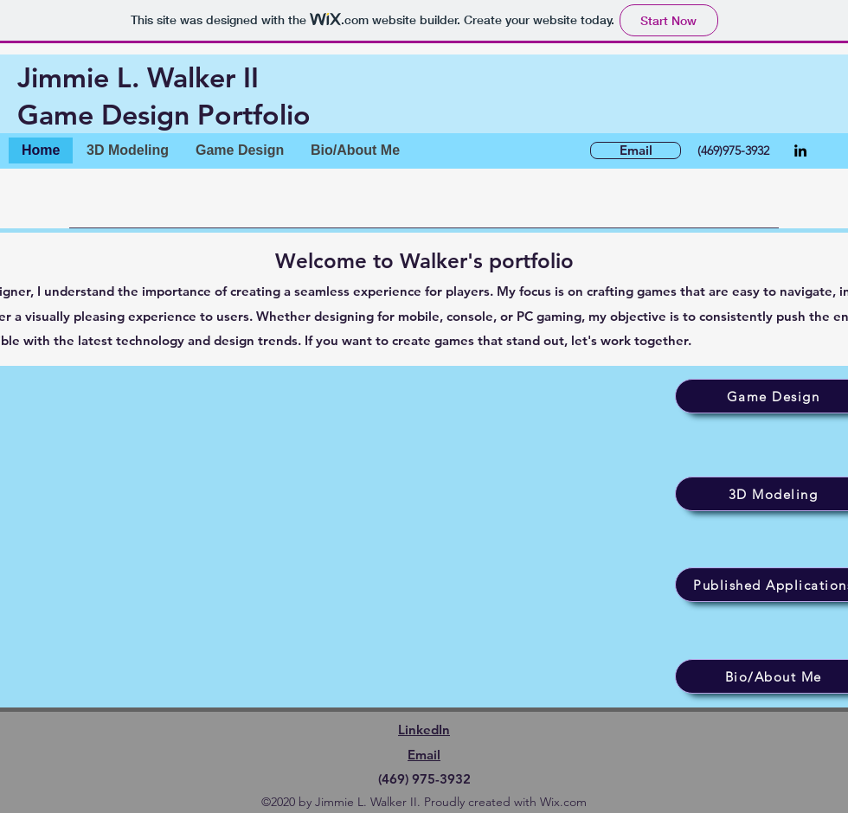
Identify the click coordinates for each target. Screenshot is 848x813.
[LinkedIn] (800, 150)
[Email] (635, 150)
